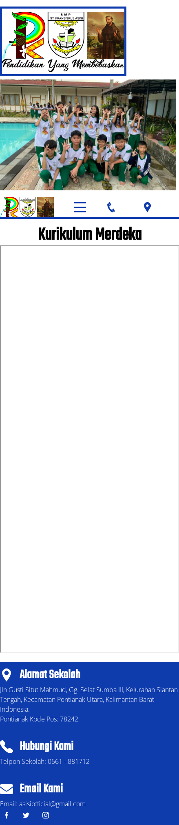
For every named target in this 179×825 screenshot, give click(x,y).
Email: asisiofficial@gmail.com (43, 803)
